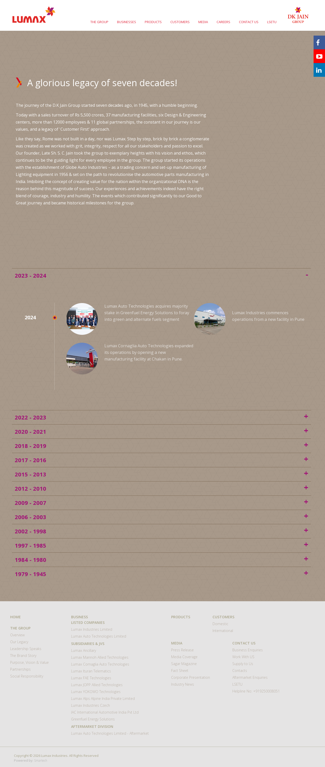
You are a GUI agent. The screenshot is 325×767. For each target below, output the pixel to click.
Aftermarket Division (92, 726)
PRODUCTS (153, 22)
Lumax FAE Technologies (91, 677)
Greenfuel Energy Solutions (93, 719)
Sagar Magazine (184, 663)
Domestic (220, 623)
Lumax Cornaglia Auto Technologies (100, 664)
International (223, 630)
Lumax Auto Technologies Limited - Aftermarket (110, 733)
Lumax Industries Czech (90, 705)
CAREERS (223, 22)
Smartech (40, 760)
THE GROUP (99, 22)
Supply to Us (242, 663)
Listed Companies (88, 622)
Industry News (182, 684)
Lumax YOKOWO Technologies (96, 691)
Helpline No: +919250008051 (256, 691)
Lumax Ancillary (83, 650)
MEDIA (203, 22)
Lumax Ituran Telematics (91, 671)
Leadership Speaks (25, 648)
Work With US (243, 656)
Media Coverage (184, 656)
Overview (17, 635)
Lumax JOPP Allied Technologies (97, 684)
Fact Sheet (179, 670)
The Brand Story (23, 655)
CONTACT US (248, 22)
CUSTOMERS (180, 22)
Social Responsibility (26, 676)
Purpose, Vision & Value (29, 662)
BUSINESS (79, 616)
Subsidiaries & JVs (87, 643)
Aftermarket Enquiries (250, 677)
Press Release (182, 650)
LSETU (272, 22)
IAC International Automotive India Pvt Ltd (105, 712)
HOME (15, 616)
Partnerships (20, 669)
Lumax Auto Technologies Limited (98, 636)
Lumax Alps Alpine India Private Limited (103, 698)
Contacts (239, 670)
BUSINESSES (126, 22)
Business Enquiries (247, 650)
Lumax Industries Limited (91, 629)
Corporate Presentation (190, 677)
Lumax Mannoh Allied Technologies (99, 657)
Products (180, 616)
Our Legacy (19, 641)
